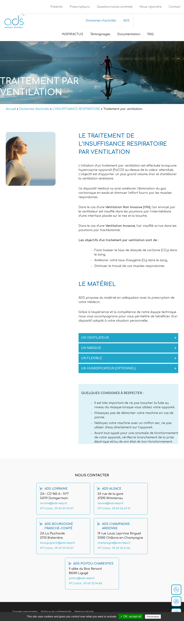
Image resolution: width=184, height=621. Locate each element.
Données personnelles (25, 611)
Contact (174, 6)
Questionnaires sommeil (114, 6)
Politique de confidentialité (56, 611)
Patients (56, 6)
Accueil (11, 109)
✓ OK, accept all (130, 616)
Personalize (153, 616)
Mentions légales (84, 611)
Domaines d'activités (34, 109)
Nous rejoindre (151, 6)
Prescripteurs (80, 6)
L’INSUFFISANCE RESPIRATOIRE (76, 109)
